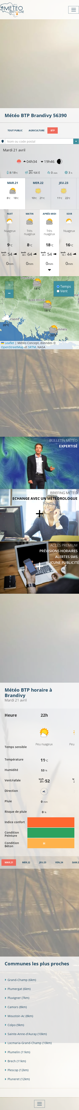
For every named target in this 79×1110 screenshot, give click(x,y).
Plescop (16, 1070)
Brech (15, 1061)
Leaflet (7, 343)
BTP (53, 130)
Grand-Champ (20, 980)
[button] (47, 306)
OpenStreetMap (12, 347)
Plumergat (18, 989)
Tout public (15, 130)
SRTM (32, 347)
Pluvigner (17, 998)
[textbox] (42, 141)
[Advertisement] (39, 63)
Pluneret (17, 1079)
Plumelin (17, 1052)
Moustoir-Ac (19, 1016)
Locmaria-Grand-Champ (28, 1043)
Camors (16, 1007)
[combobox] (42, 141)
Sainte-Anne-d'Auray (26, 1034)
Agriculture (36, 130)
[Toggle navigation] (73, 10)
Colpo (14, 1025)
